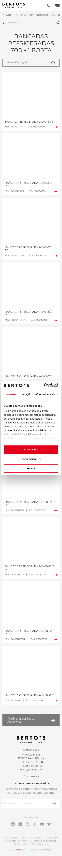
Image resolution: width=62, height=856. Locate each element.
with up (18, 849)
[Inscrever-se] (55, 803)
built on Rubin (41, 849)
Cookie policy (21, 844)
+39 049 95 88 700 (32, 762)
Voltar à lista (11, 22)
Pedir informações (31, 62)
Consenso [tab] (10, 394)
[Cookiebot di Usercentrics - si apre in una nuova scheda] (44, 385)
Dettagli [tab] (25, 394)
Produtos (6, 15)
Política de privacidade (46, 840)
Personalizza (31, 459)
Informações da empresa (17, 840)
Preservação (20, 15)
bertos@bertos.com (31, 769)
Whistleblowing (39, 844)
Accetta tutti (31, 449)
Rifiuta (31, 468)
